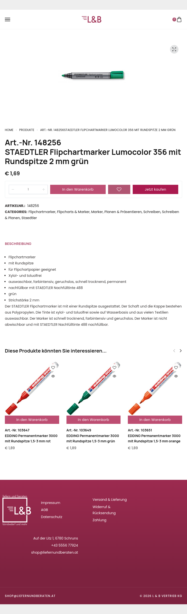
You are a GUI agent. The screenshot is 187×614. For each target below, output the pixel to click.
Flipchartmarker (42, 211)
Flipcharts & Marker (73, 211)
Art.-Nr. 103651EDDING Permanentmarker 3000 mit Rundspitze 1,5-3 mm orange (154, 435)
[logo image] (91, 19)
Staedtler (29, 217)
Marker (97, 211)
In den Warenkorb (78, 189)
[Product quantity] (28, 189)
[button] (180, 350)
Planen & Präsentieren (123, 211)
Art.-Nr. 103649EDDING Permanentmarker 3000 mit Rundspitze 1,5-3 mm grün (92, 435)
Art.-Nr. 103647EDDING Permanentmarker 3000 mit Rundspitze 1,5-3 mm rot (31, 435)
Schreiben (151, 211)
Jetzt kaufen (155, 189)
